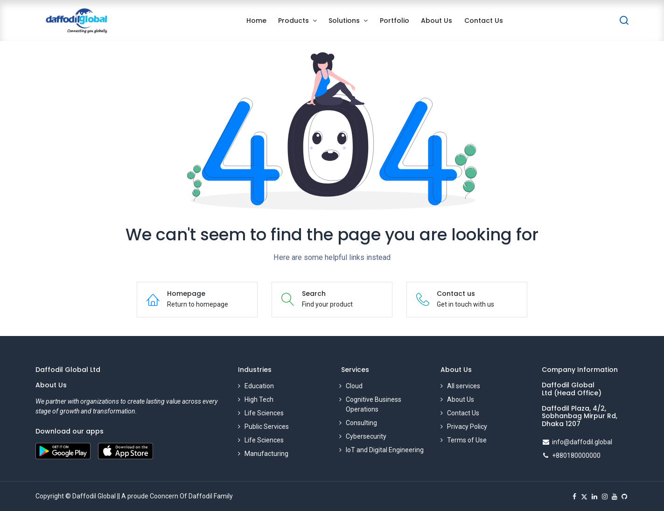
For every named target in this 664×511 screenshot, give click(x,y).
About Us (460, 399)
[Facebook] (574, 496)
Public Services (267, 426)
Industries (255, 369)
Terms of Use (467, 440)
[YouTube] (614, 496)
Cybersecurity (366, 436)
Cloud (354, 386)
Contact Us (463, 413)
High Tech (259, 399)
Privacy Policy (467, 426)
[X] (584, 496)
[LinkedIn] (594, 496)
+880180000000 (576, 455)
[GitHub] (624, 496)
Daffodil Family (211, 496)
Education (259, 386)
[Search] (624, 21)
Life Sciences (264, 413)
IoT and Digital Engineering (385, 450)
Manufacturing (266, 453)
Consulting (361, 423)
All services (463, 386)
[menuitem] (256, 20)
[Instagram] (605, 496)
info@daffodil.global (582, 442)
